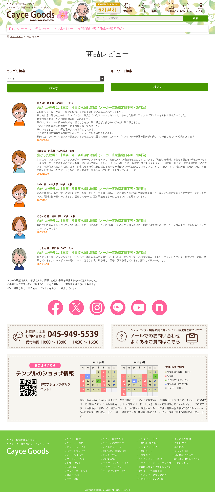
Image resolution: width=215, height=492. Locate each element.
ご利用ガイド (181, 443)
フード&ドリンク (76, 459)
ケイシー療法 (74, 439)
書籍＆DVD (73, 475)
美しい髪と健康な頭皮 (114, 451)
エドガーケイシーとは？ (115, 463)
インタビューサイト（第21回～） (149, 449)
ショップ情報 (181, 451)
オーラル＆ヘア (75, 455)
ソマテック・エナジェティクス (154, 463)
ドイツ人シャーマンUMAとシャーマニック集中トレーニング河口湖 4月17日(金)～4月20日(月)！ (67, 28)
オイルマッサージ (112, 447)
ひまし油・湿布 (75, 443)
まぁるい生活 (110, 455)
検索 (195, 18)
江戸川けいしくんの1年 (150, 479)
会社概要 (179, 447)
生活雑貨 (71, 467)
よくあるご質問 (182, 439)
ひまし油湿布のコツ (113, 443)
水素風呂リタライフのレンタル (154, 467)
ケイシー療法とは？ (113, 439)
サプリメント (74, 463)
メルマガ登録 (110, 459)
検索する (55, 88)
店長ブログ (144, 455)
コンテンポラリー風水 (150, 459)
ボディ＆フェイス (76, 451)
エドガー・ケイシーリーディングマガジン (114, 469)
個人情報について (183, 455)
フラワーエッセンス (77, 471)
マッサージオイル (76, 447)
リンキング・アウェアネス (152, 475)
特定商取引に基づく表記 (187, 459)
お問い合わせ (181, 463)
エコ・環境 (72, 479)
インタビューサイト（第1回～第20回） (149, 441)
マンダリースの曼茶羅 (150, 471)
